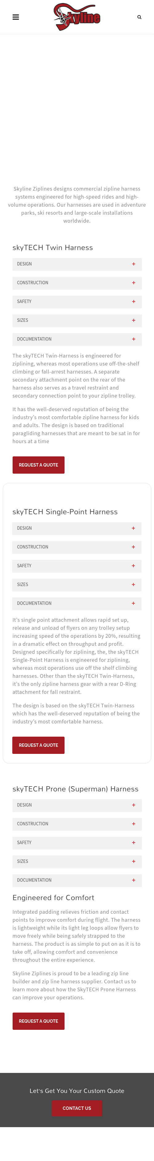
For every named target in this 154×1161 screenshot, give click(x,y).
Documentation (34, 339)
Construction (33, 283)
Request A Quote (38, 465)
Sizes (22, 320)
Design (24, 264)
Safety (24, 302)
